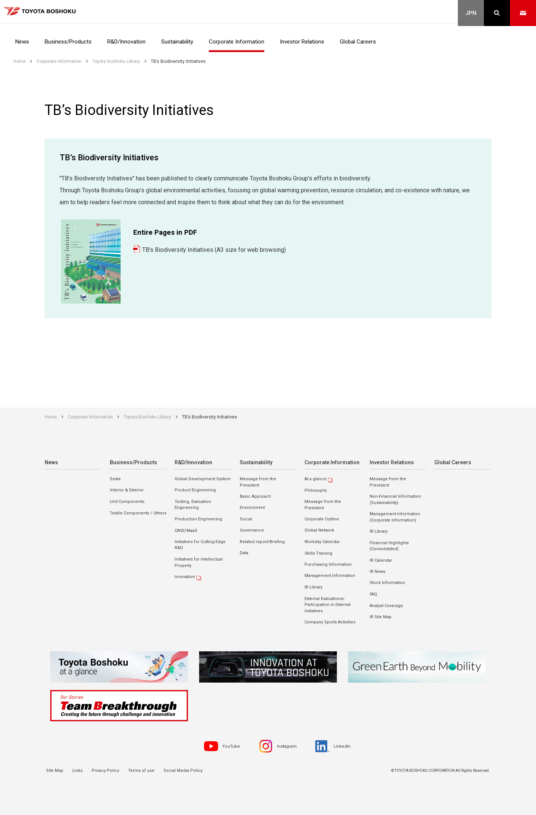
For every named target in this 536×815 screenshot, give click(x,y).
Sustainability (255, 462)
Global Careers (451, 462)
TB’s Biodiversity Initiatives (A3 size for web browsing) (214, 249)
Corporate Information (330, 462)
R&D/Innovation (193, 462)
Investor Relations (391, 462)
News (51, 462)
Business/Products (132, 462)
